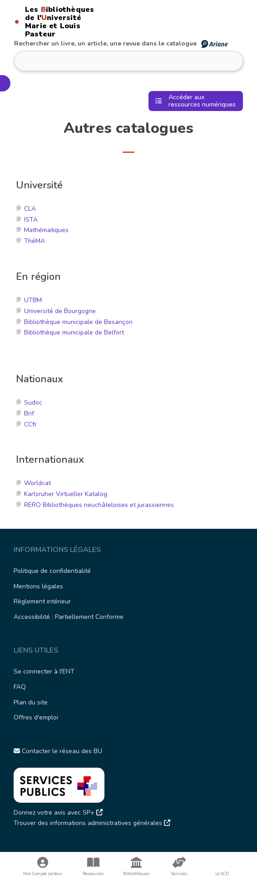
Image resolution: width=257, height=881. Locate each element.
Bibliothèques (136, 866)
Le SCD (222, 873)
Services (179, 866)
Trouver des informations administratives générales (92, 823)
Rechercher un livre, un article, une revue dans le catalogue (121, 43)
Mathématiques (46, 230)
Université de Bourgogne (60, 311)
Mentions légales (38, 586)
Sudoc (33, 402)
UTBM (33, 300)
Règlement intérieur (42, 601)
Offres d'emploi (36, 717)
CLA (30, 208)
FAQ (20, 687)
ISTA (31, 219)
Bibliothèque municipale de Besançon (78, 322)
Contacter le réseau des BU (58, 751)
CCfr (30, 424)
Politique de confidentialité (52, 571)
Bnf (29, 413)
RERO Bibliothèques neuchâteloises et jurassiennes (99, 505)
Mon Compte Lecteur (43, 866)
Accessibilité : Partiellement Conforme (69, 617)
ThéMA (34, 241)
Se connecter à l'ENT (44, 671)
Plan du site (31, 702)
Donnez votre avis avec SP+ (58, 812)
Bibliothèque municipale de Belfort (74, 332)
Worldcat (37, 483)
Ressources (93, 866)
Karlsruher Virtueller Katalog (65, 494)
